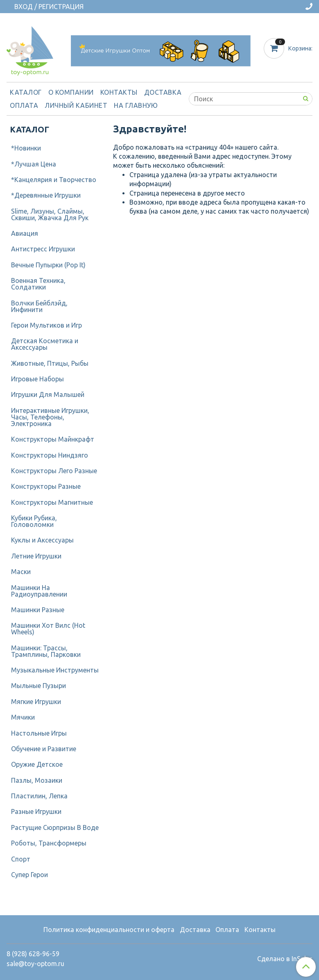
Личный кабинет (76, 105)
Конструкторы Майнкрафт (52, 439)
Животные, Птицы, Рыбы (49, 363)
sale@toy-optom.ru (35, 963)
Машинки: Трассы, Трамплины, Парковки (46, 651)
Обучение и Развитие (43, 748)
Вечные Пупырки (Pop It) (48, 265)
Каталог (26, 92)
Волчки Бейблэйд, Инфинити (39, 306)
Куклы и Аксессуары (42, 540)
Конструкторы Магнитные (52, 502)
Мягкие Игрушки (36, 701)
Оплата (24, 105)
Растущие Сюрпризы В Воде (55, 827)
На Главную (136, 105)
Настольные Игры (39, 733)
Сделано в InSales (284, 958)
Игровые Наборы (37, 379)
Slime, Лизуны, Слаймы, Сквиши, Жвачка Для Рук (49, 214)
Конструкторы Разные (46, 486)
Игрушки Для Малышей (47, 394)
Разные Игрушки (36, 811)
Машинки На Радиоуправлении (39, 591)
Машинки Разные (37, 609)
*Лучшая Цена (33, 164)
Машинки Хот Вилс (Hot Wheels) (48, 629)
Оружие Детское (37, 764)
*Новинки (26, 148)
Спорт (20, 859)
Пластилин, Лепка (39, 796)
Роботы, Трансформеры (48, 843)
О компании (71, 92)
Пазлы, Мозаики (36, 780)
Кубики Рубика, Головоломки (34, 521)
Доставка (163, 92)
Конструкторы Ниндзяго (49, 455)
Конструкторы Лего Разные (54, 470)
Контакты (119, 92)
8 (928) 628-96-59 (33, 953)
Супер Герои (29, 874)
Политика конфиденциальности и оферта (108, 929)
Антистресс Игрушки (43, 249)
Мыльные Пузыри (38, 685)
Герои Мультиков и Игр (46, 325)
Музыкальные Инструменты (55, 670)
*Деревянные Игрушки (46, 195)
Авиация (24, 233)
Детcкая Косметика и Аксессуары (44, 344)
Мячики (23, 717)
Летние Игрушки (36, 556)
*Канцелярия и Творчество (53, 179)
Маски (21, 571)
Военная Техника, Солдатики (38, 284)
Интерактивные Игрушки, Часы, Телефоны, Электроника (50, 417)
